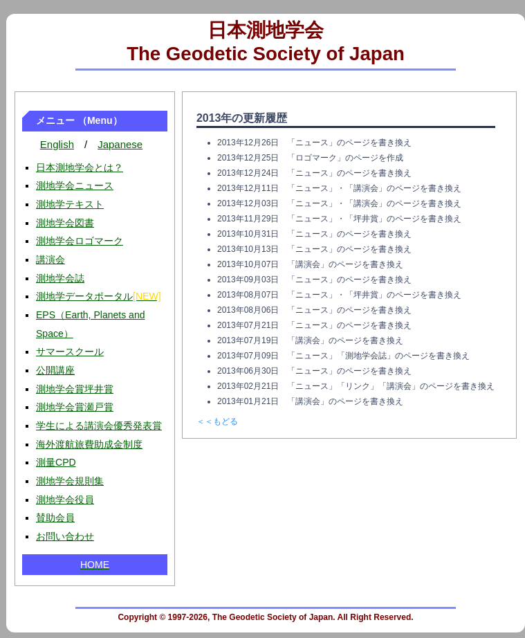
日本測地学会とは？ (79, 167)
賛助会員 (55, 517)
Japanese (120, 144)
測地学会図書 (65, 222)
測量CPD (56, 462)
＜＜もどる (217, 421)
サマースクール (70, 351)
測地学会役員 (65, 499)
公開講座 (55, 370)
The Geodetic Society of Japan (266, 53)
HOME (94, 564)
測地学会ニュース (74, 185)
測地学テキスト (70, 204)
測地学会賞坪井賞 (74, 388)
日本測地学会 (266, 30)
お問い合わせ (65, 536)
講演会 (50, 259)
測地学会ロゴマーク (79, 240)
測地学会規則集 (70, 480)
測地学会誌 (60, 278)
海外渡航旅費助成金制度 (89, 444)
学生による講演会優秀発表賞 (99, 425)
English (57, 144)
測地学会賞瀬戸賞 (74, 406)
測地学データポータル (98, 296)
